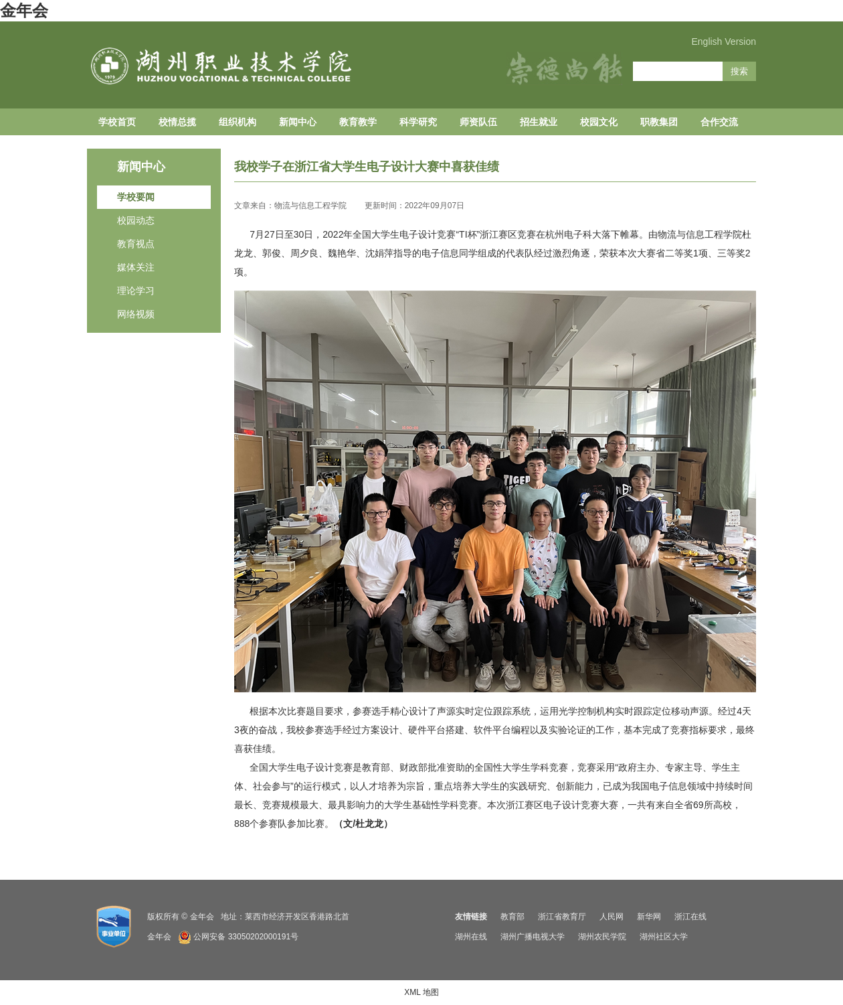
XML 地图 (421, 992)
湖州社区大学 (664, 936)
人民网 (611, 916)
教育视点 (136, 243)
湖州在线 (471, 936)
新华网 (649, 916)
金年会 (24, 10)
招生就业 (538, 122)
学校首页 (117, 122)
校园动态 (136, 220)
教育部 (512, 916)
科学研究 (418, 122)
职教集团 (659, 122)
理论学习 (136, 290)
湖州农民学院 (602, 936)
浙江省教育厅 (562, 916)
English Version (723, 41)
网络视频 (136, 314)
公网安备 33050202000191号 (245, 936)
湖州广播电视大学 (532, 936)
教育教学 (358, 122)
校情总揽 (177, 122)
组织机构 (237, 122)
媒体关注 (136, 267)
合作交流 (719, 122)
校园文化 (599, 122)
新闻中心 (297, 122)
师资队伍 (478, 122)
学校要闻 (136, 196)
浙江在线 (690, 916)
